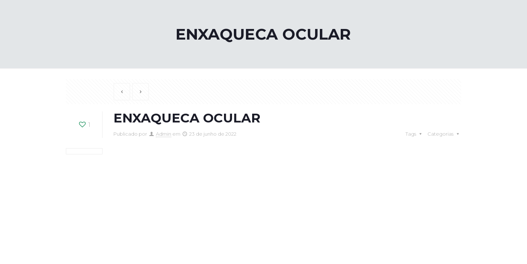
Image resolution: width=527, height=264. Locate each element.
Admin (163, 134)
